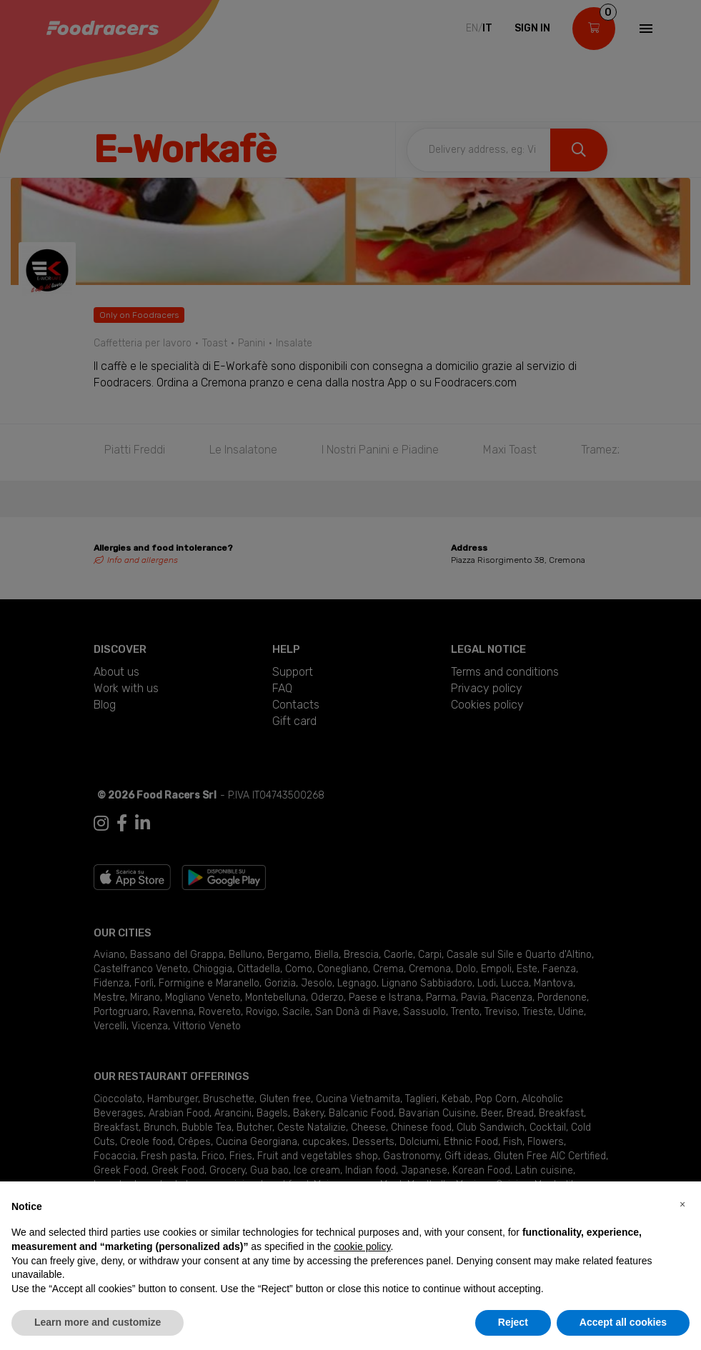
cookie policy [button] (362, 1246)
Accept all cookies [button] (623, 1322)
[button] (682, 1204)
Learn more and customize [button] (97, 1322)
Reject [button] (513, 1322)
